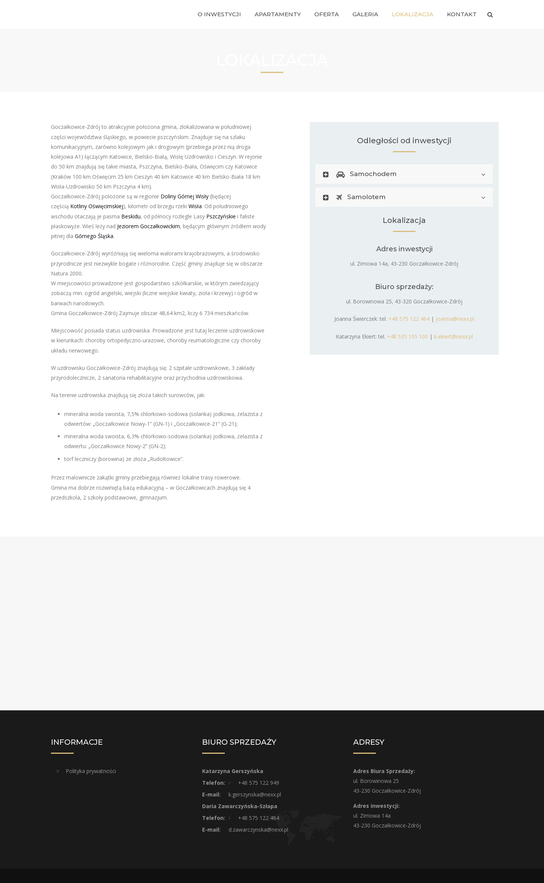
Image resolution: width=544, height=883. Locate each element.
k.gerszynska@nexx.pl (255, 794)
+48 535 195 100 (407, 336)
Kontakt (462, 14)
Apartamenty (278, 14)
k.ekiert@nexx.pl (453, 336)
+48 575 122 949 (258, 782)
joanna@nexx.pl (455, 318)
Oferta (326, 14)
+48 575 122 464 (409, 318)
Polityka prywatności (91, 771)
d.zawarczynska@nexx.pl (258, 829)
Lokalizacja (412, 14)
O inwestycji (219, 14)
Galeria (365, 14)
